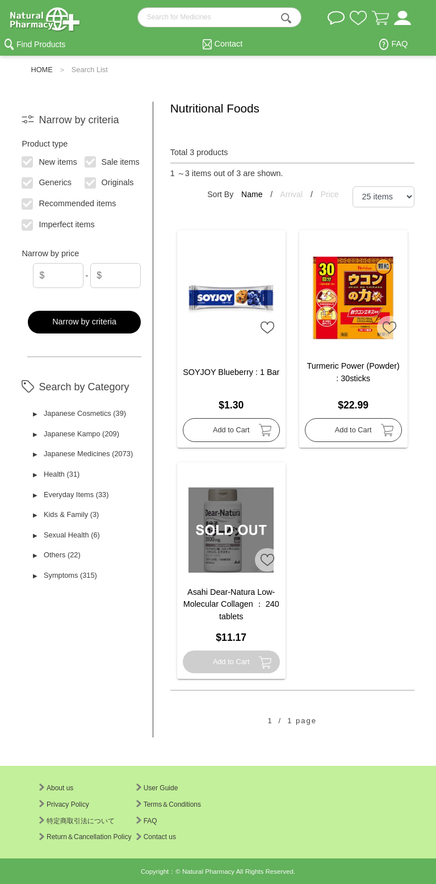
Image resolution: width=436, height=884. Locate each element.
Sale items (112, 161)
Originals (109, 182)
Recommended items (69, 203)
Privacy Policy (64, 804)
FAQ (399, 43)
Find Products (40, 44)
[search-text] (219, 17)
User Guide (157, 788)
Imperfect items (59, 224)
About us (56, 788)
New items (50, 161)
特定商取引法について (77, 821)
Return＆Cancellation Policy (85, 837)
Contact (229, 43)
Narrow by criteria (84, 321)
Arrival (292, 194)
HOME (41, 69)
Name (253, 194)
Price (330, 194)
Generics (47, 182)
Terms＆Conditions (168, 804)
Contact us (156, 837)
